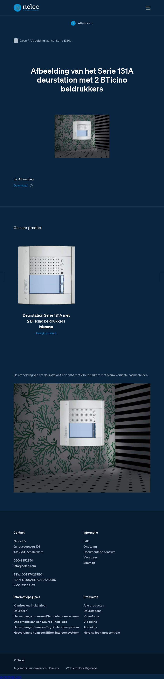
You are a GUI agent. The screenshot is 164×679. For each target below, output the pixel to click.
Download (20, 185)
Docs (23, 40)
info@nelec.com (25, 566)
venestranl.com (10, 677)
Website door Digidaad (81, 668)
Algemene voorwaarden (30, 668)
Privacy (54, 668)
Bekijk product (46, 333)
